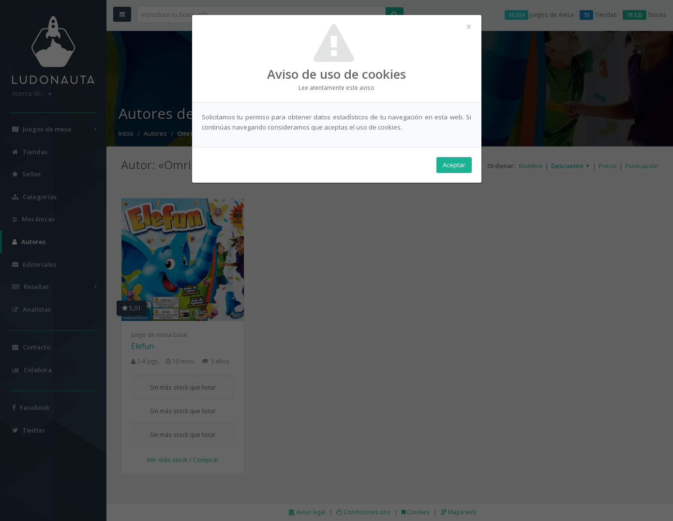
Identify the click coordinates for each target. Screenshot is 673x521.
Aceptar (454, 164)
